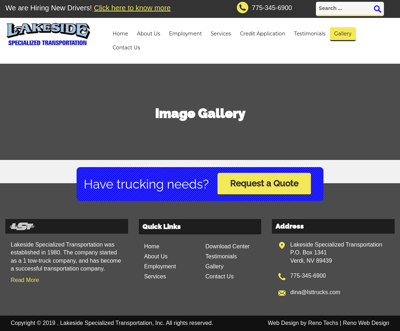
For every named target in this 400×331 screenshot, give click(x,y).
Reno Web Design (366, 323)
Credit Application (263, 33)
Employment (185, 33)
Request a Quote (264, 183)
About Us (148, 33)
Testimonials (310, 33)
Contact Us (126, 47)
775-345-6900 (308, 276)
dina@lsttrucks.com (315, 292)
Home (120, 33)
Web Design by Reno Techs (303, 323)
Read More (25, 280)
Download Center (227, 246)
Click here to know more (132, 8)
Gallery (342, 33)
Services (221, 33)
